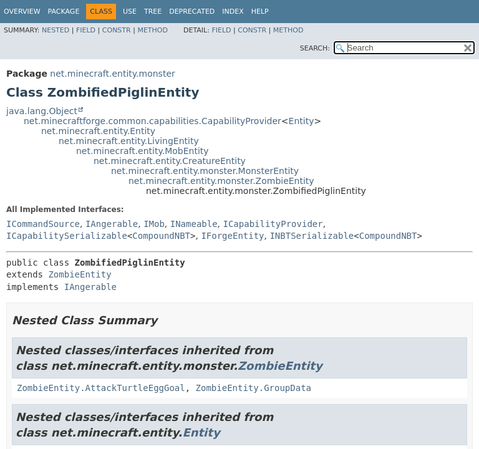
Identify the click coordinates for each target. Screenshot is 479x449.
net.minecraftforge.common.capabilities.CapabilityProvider (152, 121)
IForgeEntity (232, 236)
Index (232, 11)
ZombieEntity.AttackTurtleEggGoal (101, 388)
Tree (153, 11)
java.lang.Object (41, 111)
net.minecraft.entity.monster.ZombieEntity (221, 181)
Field (85, 30)
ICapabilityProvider (273, 224)
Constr (116, 30)
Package (64, 11)
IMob (154, 224)
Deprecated (192, 11)
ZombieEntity (79, 274)
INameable (194, 224)
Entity (301, 121)
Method (152, 30)
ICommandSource (43, 224)
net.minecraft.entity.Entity (98, 131)
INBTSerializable (311, 236)
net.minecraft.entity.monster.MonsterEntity (205, 171)
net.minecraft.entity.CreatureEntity (170, 161)
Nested (55, 30)
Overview (22, 11)
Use (130, 11)
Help (260, 11)
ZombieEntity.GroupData (253, 388)
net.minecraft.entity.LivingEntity (129, 141)
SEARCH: (315, 48)
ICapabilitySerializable (66, 236)
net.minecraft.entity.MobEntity (142, 151)
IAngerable (111, 224)
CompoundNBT (161, 236)
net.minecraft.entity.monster (112, 74)
